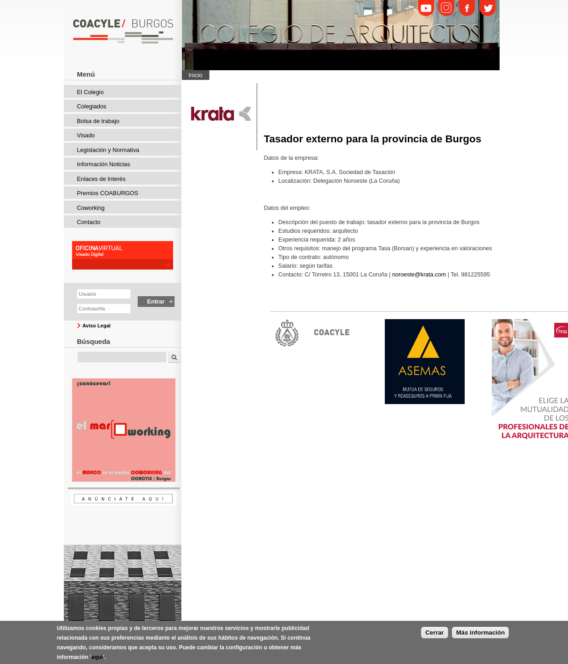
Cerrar (434, 635)
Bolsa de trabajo (98, 121)
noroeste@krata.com (419, 274)
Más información (480, 635)
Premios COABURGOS (108, 193)
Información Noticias (103, 164)
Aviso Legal (97, 325)
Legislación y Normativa (108, 149)
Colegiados (92, 106)
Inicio (195, 75)
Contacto (89, 222)
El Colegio (90, 92)
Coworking (91, 207)
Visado (86, 135)
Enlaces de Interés (101, 178)
